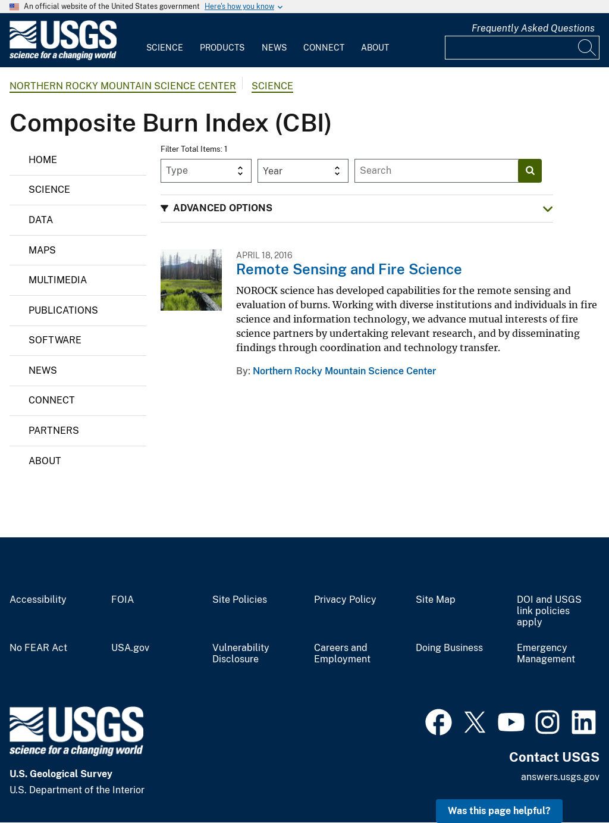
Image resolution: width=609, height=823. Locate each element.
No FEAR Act (38, 648)
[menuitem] (165, 40)
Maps (42, 250)
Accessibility (38, 599)
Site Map (436, 599)
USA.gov (130, 648)
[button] (357, 209)
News (274, 47)
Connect (323, 47)
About (375, 47)
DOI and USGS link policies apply (549, 611)
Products (222, 47)
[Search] (587, 48)
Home (43, 159)
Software (55, 340)
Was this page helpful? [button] (499, 810)
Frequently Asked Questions (533, 28)
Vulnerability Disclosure (240, 654)
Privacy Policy (345, 599)
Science (164, 47)
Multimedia (58, 280)
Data (41, 220)
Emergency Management (546, 654)
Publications (63, 310)
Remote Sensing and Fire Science (349, 269)
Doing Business (449, 648)
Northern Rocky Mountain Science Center (123, 86)
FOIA (122, 599)
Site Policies (239, 599)
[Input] (522, 48)
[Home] (63, 57)
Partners (54, 430)
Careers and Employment (342, 654)
